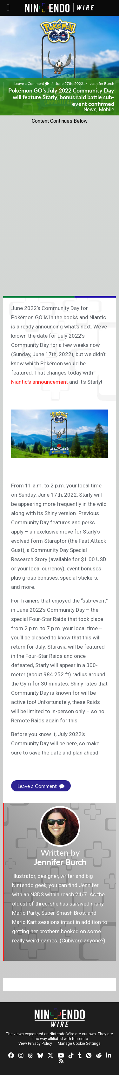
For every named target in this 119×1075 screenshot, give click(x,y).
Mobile (106, 110)
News (89, 110)
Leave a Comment (31, 83)
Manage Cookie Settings (79, 1043)
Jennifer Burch (102, 83)
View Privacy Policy (35, 1043)
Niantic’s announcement (39, 382)
